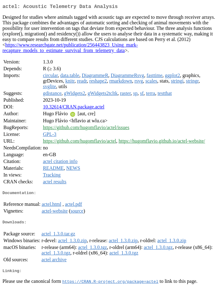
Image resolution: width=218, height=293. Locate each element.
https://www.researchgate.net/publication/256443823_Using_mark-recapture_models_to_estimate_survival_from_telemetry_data (70, 48)
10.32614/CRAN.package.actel (73, 108)
